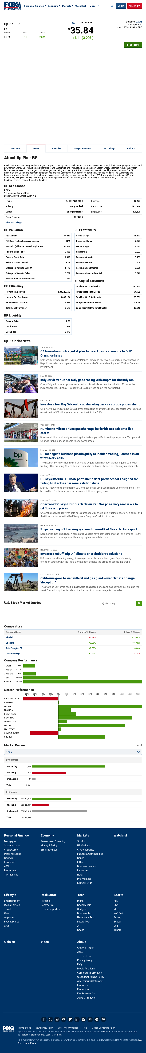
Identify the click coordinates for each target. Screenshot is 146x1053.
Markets (67, 6)
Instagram (57, 1019)
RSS (83, 1019)
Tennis (117, 930)
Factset (107, 1031)
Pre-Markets (84, 878)
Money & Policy (49, 845)
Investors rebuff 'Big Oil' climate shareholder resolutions (81, 554)
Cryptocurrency (85, 849)
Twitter (50, 1019)
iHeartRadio (103, 1019)
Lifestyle (10, 895)
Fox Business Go (86, 993)
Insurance (9, 862)
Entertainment (12, 900)
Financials (56, 148)
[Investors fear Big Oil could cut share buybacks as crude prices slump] (21, 408)
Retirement (10, 870)
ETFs (80, 862)
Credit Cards (11, 849)
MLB (116, 909)
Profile (36, 149)
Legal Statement (54, 1035)
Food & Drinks (11, 921)
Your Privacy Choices (68, 1028)
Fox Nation (83, 989)
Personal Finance (34, 6)
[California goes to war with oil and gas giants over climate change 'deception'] (21, 582)
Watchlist (80, 6)
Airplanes (9, 917)
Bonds (80, 858)
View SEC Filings (14, 222)
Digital (80, 900)
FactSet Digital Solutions (32, 1035)
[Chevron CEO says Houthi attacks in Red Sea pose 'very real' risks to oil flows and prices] (21, 508)
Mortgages (10, 841)
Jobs (80, 952)
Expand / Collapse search (112, 6)
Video (45, 942)
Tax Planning (11, 874)
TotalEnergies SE (14, 648)
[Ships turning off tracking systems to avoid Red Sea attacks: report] (21, 533)
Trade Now (133, 45)
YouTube (63, 1019)
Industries (82, 870)
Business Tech (85, 913)
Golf (116, 925)
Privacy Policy (84, 960)
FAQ (79, 964)
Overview (15, 148)
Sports (118, 895)
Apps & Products (86, 997)
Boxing (117, 917)
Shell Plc (10, 637)
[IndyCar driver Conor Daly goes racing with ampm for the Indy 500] (21, 383)
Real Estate (49, 895)
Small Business (49, 849)
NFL (116, 900)
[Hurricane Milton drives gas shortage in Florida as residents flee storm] (21, 432)
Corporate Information (89, 972)
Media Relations (86, 968)
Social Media (84, 905)
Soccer (117, 921)
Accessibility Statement (90, 981)
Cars (6, 913)
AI (78, 925)
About (81, 942)
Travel (7, 909)
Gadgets (81, 909)
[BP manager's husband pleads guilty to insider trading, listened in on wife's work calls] (21, 457)
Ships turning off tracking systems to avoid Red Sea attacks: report (88, 529)
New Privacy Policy (44, 1028)
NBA (116, 905)
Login (121, 6)
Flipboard (70, 1019)
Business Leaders (87, 866)
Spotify (97, 1019)
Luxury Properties (50, 909)
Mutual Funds (84, 883)
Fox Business (12, 5)
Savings (8, 858)
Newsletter (90, 1019)
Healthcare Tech (86, 917)
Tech (80, 895)
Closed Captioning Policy (90, 977)
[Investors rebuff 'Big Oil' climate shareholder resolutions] (21, 557)
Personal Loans (12, 853)
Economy (53, 6)
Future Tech (83, 921)
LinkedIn (77, 1019)
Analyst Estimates (83, 148)
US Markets (83, 845)
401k (7, 866)
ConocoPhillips (13, 653)
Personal (45, 900)
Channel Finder (85, 947)
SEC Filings (109, 148)
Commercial (47, 905)
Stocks (81, 841)
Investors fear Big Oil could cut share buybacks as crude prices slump (90, 404)
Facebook (44, 1019)
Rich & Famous (12, 905)
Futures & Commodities (90, 853)
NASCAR (118, 913)
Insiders (131, 148)
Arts (6, 925)
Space (80, 930)
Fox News (82, 985)
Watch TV (134, 6)
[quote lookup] (118, 603)
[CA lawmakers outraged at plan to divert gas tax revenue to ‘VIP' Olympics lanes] (21, 355)
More (92, 6)
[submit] (139, 603)
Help (85, 1028)
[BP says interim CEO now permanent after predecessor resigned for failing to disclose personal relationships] (21, 483)
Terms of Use (84, 956)
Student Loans (12, 845)
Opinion (9, 942)
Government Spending (53, 841)
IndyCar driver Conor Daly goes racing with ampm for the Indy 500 (87, 380)
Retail (80, 874)
